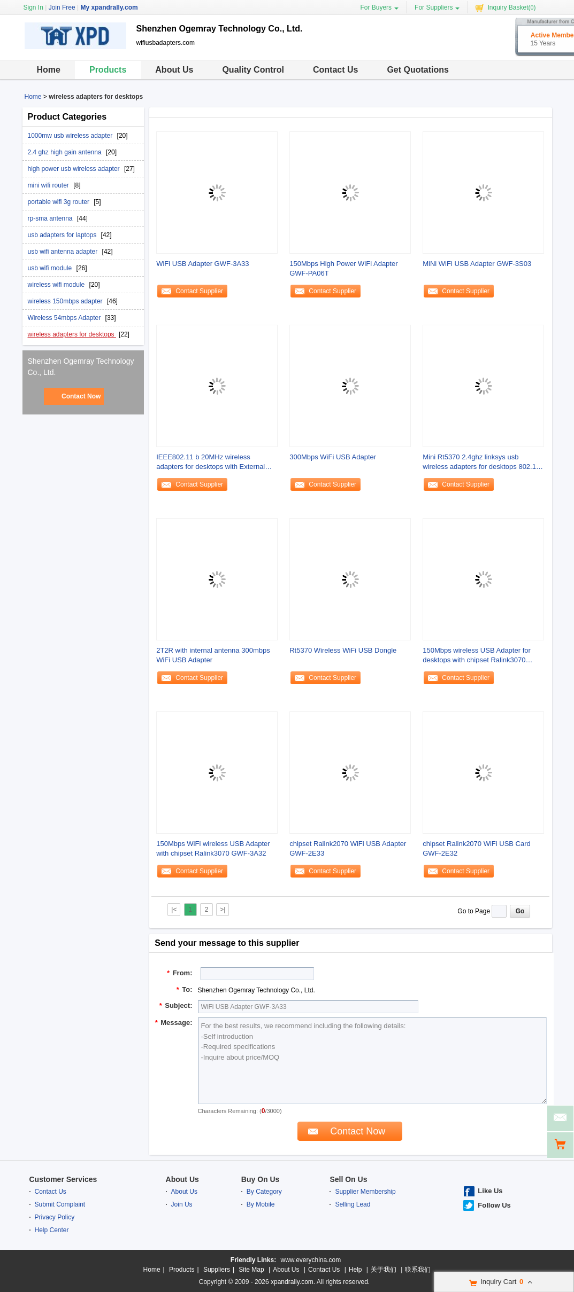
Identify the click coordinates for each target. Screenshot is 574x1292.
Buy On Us (260, 1179)
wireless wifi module (57, 284)
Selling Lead (352, 1204)
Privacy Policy (55, 1217)
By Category (264, 1191)
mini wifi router (49, 185)
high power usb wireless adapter (74, 169)
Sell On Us (348, 1179)
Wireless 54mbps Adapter (65, 318)
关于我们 (383, 1269)
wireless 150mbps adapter (66, 301)
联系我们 (418, 1269)
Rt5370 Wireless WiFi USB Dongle (342, 650)
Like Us (490, 1191)
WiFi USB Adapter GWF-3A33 (202, 264)
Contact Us (335, 69)
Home (48, 69)
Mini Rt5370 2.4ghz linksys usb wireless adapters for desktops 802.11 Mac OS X (481, 462)
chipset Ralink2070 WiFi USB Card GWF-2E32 (477, 848)
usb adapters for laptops (63, 235)
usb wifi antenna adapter (64, 251)
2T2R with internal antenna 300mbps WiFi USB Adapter (213, 655)
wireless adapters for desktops (72, 334)
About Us (174, 69)
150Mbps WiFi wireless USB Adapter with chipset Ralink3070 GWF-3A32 (213, 848)
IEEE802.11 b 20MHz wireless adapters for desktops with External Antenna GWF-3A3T (210, 462)
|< (174, 909)
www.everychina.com (310, 1260)
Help (355, 1269)
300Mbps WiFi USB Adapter (332, 457)
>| (222, 909)
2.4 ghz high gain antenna (65, 152)
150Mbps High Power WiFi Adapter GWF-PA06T (343, 268)
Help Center (52, 1230)
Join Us (182, 1204)
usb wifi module (51, 268)
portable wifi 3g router (59, 202)
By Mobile (261, 1204)
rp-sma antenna (51, 218)
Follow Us (494, 1205)
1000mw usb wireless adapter (71, 135)
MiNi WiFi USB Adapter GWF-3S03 (477, 264)
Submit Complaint (60, 1204)
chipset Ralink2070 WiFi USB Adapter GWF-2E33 (347, 848)
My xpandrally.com (108, 7)
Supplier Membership (365, 1191)
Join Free (62, 7)
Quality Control (253, 69)
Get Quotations (418, 69)
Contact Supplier (199, 291)
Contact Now (81, 396)
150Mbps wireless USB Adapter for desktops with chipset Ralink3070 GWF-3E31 (477, 655)
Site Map (251, 1269)
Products (107, 69)
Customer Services (63, 1179)
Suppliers (216, 1269)
